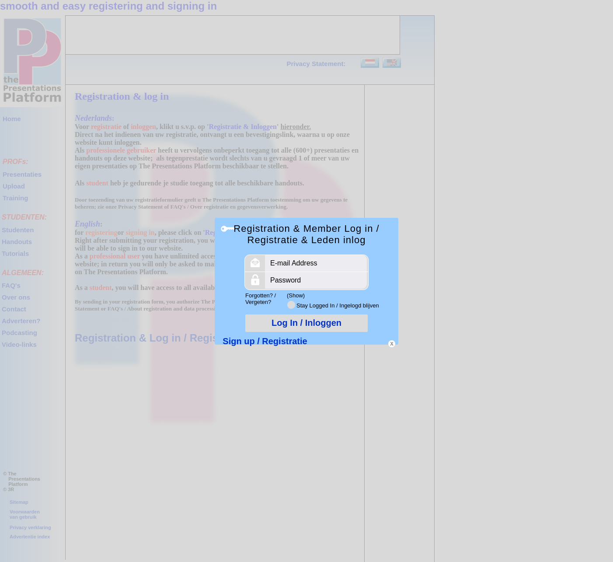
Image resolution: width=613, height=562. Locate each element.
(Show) (296, 295)
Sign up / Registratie (265, 341)
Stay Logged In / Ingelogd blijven (337, 305)
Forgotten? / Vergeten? (260, 298)
